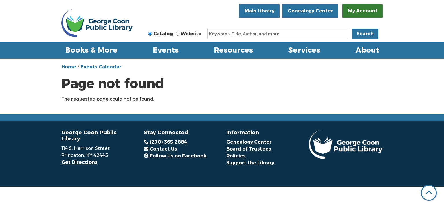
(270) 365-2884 (165, 142)
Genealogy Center (310, 11)
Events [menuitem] (166, 50)
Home (68, 67)
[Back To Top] (429, 193)
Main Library (259, 11)
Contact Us (160, 149)
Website (191, 33)
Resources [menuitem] (233, 50)
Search (365, 33)
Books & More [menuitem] (91, 50)
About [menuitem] (367, 50)
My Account (362, 11)
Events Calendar (100, 67)
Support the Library (250, 163)
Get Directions (79, 162)
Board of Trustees (248, 149)
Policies (236, 156)
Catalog (163, 33)
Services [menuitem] (304, 50)
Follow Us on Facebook (175, 156)
